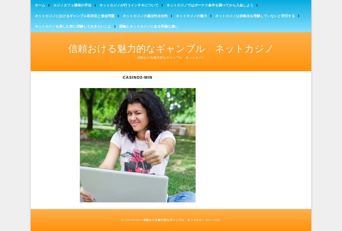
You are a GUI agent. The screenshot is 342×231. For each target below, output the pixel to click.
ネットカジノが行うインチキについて (128, 5)
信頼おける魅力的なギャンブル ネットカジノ (171, 48)
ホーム (40, 5)
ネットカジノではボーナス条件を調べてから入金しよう (209, 5)
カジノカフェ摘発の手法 (72, 5)
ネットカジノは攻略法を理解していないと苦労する (255, 16)
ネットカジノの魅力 (191, 16)
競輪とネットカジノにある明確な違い (148, 26)
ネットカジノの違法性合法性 (145, 16)
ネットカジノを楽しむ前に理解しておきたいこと (73, 26)
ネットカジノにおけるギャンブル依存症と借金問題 (75, 16)
